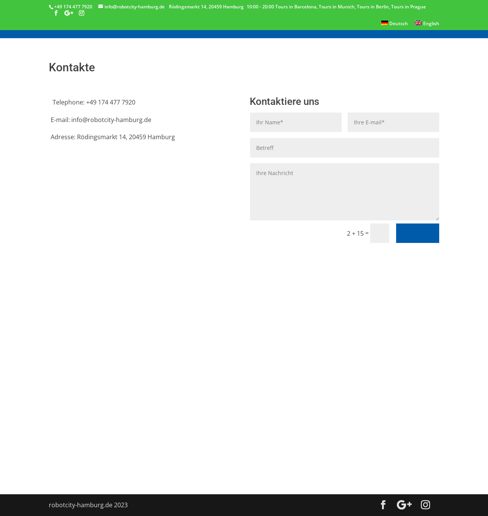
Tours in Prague (408, 6)
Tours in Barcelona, (297, 6)
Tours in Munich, (338, 6)
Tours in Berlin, (374, 6)
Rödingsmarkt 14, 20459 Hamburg (206, 6)
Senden (418, 233)
